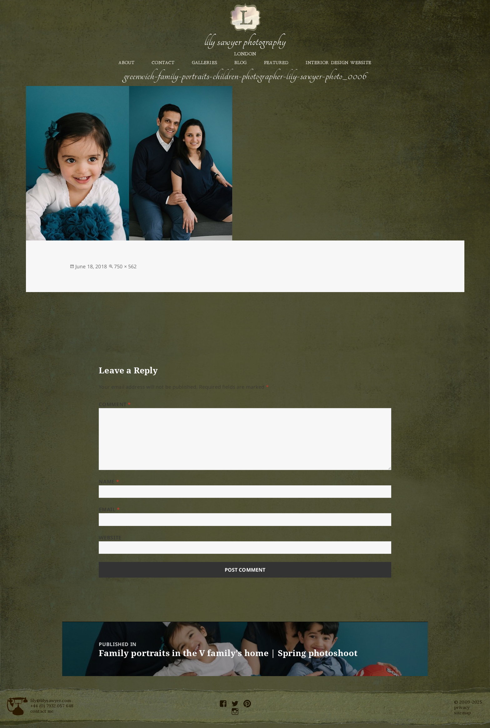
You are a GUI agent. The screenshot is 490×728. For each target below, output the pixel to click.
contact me (42, 711)
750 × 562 (125, 266)
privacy (461, 707)
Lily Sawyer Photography (245, 41)
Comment (115, 404)
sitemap (462, 712)
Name (109, 481)
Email (109, 509)
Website (110, 537)
